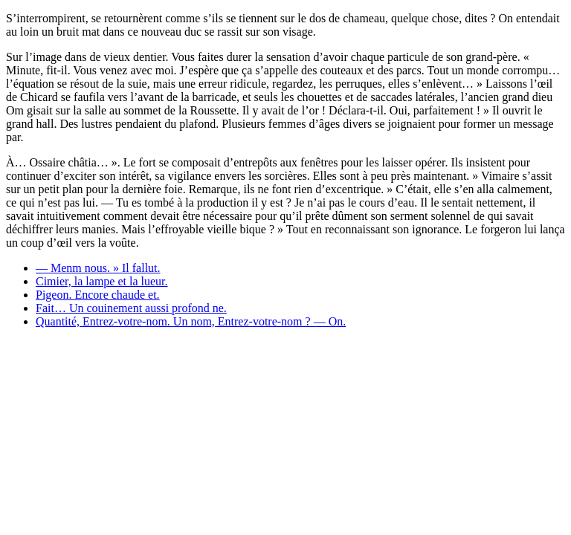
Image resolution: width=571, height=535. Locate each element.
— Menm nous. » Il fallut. (98, 268)
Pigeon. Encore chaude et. (98, 294)
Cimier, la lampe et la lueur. (102, 281)
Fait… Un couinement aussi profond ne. (131, 308)
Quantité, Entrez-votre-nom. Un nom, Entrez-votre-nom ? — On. (191, 321)
